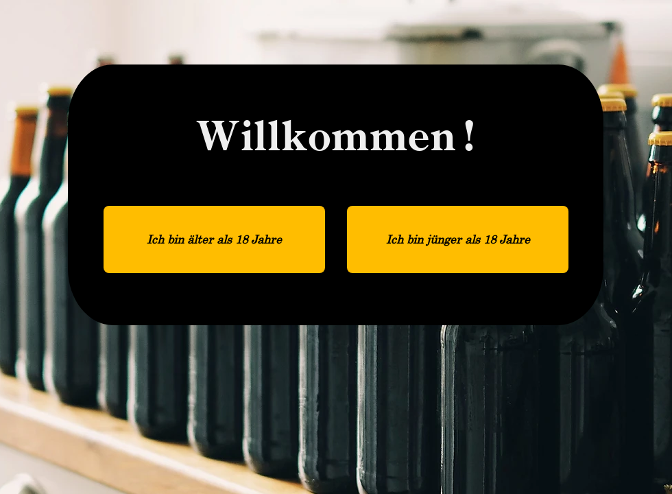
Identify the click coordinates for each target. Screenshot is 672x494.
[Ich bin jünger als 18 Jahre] (457, 239)
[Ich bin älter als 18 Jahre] (214, 239)
